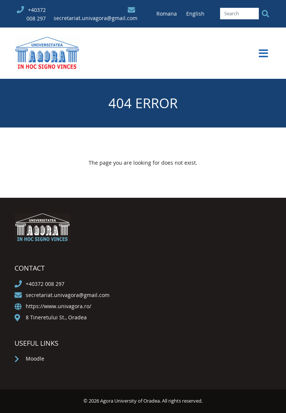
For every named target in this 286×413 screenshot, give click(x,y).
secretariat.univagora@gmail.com (95, 18)
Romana (167, 13)
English (195, 13)
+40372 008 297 (45, 283)
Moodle (35, 358)
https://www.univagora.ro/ (58, 306)
